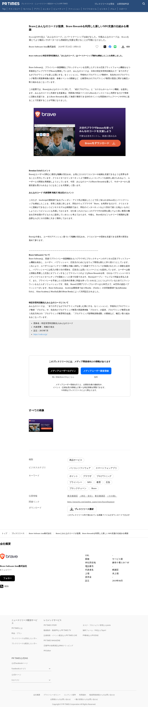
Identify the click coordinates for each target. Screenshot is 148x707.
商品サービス (75, 460)
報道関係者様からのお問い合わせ (102, 695)
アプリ (37, 8)
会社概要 (36, 695)
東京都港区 (72, 496)
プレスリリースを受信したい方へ (24, 638)
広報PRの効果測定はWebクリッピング (58, 645)
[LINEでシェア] (115, 46)
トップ (4, 533)
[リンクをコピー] (128, 46)
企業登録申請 (123, 3)
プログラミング (104, 476)
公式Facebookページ (20, 663)
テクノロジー (14, 8)
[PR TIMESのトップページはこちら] (35, 3)
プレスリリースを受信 (104, 3)
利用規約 (82, 695)
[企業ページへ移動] (9, 557)
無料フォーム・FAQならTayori (94, 630)
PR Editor (47, 650)
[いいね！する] (97, 46)
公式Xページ (16, 674)
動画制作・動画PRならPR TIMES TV (57, 630)
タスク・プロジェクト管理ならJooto (97, 625)
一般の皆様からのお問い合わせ (86, 699)
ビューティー (59, 8)
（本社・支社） (86, 496)
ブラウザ (87, 476)
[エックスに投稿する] (105, 46)
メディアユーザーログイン (63, 371)
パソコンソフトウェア (80, 468)
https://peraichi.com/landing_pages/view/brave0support (90, 502)
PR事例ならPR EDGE (90, 635)
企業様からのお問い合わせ (60, 699)
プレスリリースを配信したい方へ (24, 643)
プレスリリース (18, 533)
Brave (94, 488)
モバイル (27, 8)
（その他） (111, 496)
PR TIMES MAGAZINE (52, 640)
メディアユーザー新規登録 (96, 371)
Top (4, 8)
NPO (89, 482)
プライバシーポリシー (52, 695)
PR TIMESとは (17, 628)
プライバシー (75, 482)
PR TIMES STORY (50, 625)
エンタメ (47, 8)
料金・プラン (17, 633)
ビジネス (103, 8)
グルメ (113, 8)
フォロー (7, 578)
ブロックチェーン (77, 488)
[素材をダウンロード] (123, 46)
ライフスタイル (90, 8)
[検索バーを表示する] (144, 4)
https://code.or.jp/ (40, 334)
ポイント (73, 476)
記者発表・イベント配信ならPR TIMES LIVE (60, 635)
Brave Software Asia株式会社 (40, 533)
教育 (99, 482)
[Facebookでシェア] (110, 46)
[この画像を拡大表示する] (41, 425)
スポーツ (123, 8)
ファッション (74, 8)
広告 (108, 482)
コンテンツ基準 (70, 695)
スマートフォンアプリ (106, 468)
